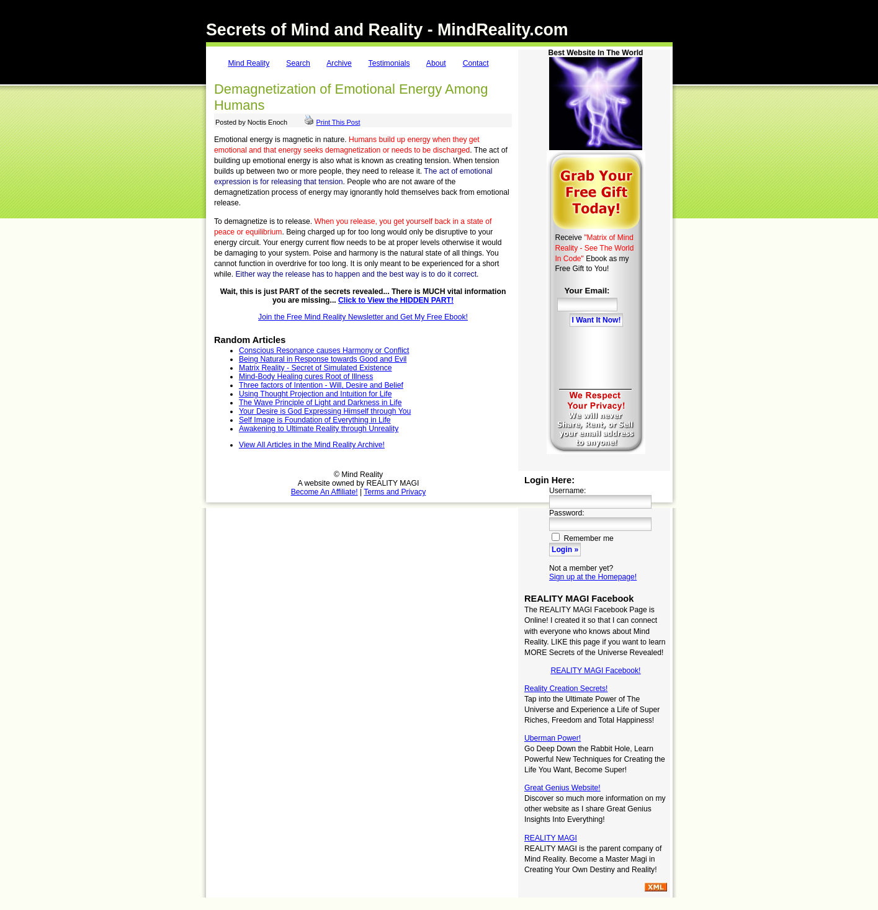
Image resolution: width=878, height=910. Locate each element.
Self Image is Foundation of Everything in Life (315, 420)
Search (298, 63)
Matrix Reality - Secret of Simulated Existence (315, 368)
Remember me (583, 538)
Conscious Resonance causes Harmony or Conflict (324, 350)
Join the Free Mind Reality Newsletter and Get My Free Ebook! (363, 317)
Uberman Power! (552, 738)
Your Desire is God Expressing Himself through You (325, 411)
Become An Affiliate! (324, 492)
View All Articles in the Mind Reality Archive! (312, 444)
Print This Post (338, 122)
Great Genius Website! (562, 787)
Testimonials (389, 63)
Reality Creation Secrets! (565, 688)
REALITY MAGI (550, 838)
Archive (339, 63)
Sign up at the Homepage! (593, 577)
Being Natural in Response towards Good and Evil (322, 359)
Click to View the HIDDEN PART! (396, 300)
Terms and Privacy (395, 492)
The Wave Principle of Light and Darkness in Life (320, 402)
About (436, 63)
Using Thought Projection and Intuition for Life (315, 394)
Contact (476, 63)
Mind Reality (248, 63)
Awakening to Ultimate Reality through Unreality (318, 428)
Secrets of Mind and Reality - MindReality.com (387, 29)
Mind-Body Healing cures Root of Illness (306, 376)
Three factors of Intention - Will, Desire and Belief (321, 385)
